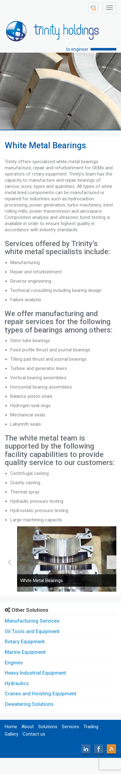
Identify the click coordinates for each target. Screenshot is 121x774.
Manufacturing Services (32, 621)
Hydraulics (17, 683)
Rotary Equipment (25, 642)
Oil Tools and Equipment (32, 631)
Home (11, 726)
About (27, 726)
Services (70, 726)
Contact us (34, 734)
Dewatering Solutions (29, 704)
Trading (90, 726)
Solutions (47, 726)
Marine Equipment (25, 652)
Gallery (11, 734)
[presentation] (9, 562)
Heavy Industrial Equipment (35, 673)
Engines (14, 663)
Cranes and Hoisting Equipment (40, 694)
